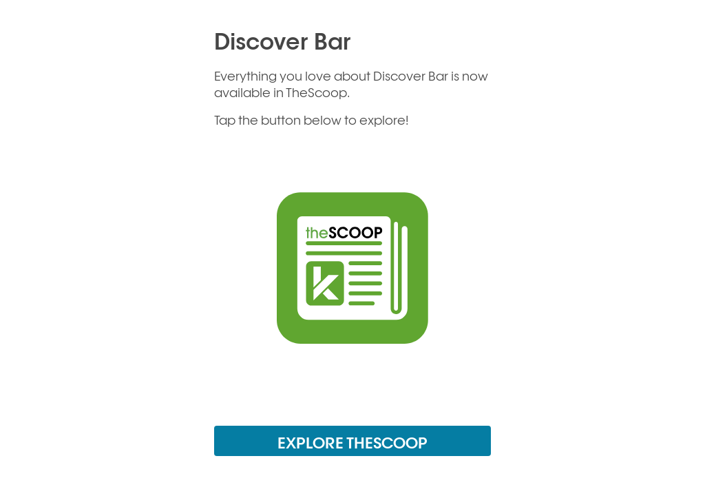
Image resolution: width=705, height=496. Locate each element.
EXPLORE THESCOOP (352, 442)
